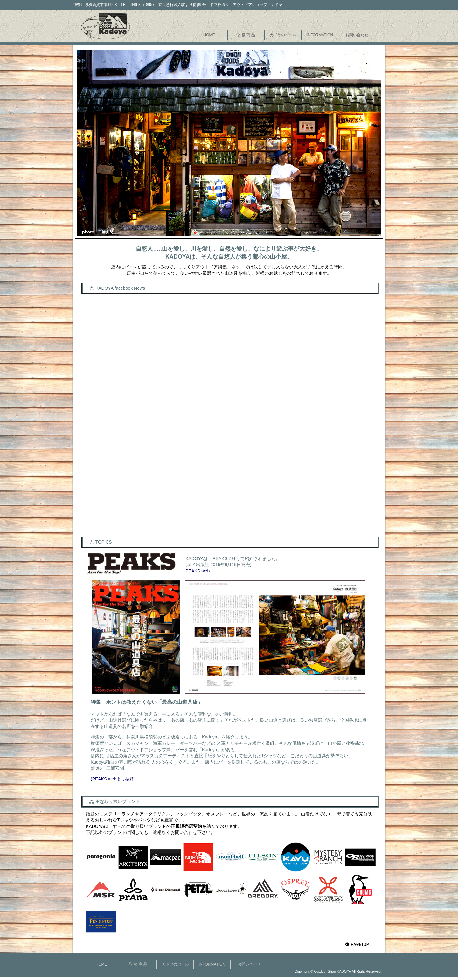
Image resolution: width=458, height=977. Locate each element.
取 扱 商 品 (246, 35)
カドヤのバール (283, 35)
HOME (209, 35)
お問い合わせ (356, 35)
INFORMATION (320, 35)
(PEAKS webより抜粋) (113, 778)
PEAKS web (197, 570)
